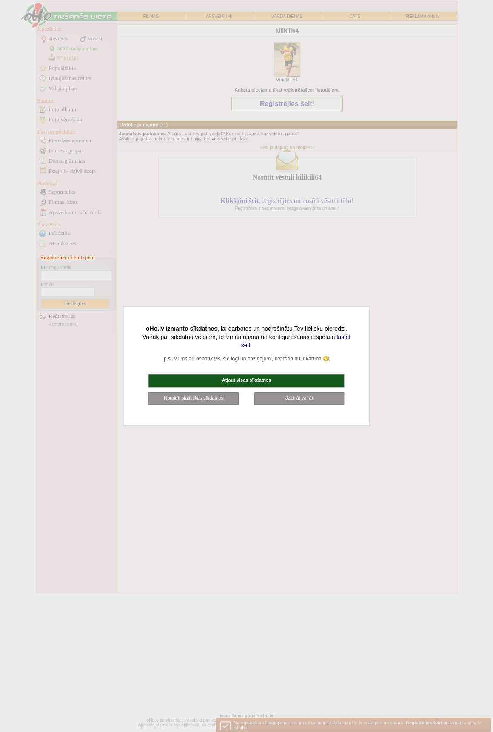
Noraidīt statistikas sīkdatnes (193, 397)
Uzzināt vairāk (299, 397)
